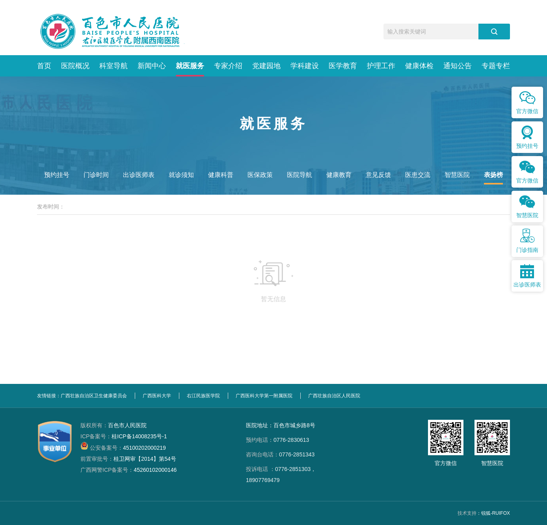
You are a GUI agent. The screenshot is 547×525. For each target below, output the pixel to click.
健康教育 (339, 174)
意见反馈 (378, 174)
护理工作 (381, 66)
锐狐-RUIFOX (495, 513)
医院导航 (299, 174)
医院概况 (75, 66)
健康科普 (220, 174)
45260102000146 (128, 470)
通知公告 (457, 66)
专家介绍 (228, 66)
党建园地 (266, 66)
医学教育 (343, 66)
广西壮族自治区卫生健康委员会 (94, 395)
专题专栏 (496, 66)
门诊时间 (96, 174)
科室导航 (113, 66)
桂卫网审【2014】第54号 (128, 459)
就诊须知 (181, 174)
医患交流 (417, 174)
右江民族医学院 (203, 395)
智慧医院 (457, 174)
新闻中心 (152, 66)
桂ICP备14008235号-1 (123, 436)
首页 (44, 66)
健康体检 (419, 66)
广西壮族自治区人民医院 (334, 395)
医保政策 (260, 174)
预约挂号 (56, 174)
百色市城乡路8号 (294, 425)
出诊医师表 (138, 174)
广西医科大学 (157, 395)
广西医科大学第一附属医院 (264, 395)
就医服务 (190, 66)
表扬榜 (493, 174)
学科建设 (304, 66)
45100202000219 (123, 448)
